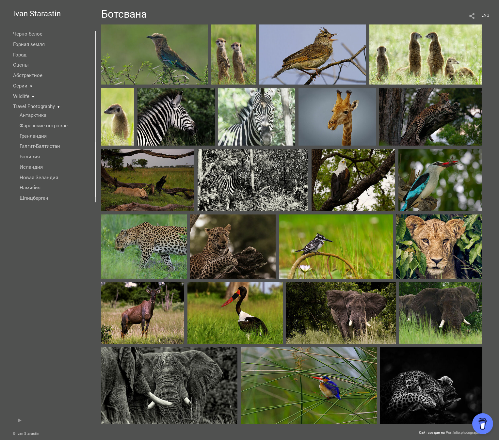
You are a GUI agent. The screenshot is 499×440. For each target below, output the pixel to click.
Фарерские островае (44, 126)
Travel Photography (34, 106)
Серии (20, 86)
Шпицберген (34, 198)
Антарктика (33, 115)
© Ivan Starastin (26, 434)
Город (19, 55)
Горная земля (29, 44)
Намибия (30, 188)
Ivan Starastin (37, 13)
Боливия (30, 157)
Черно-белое (27, 34)
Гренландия (33, 136)
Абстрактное (27, 75)
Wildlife (21, 96)
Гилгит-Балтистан (40, 146)
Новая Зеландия (39, 178)
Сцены (21, 65)
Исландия (31, 167)
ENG (485, 15)
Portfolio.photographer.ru (466, 433)
